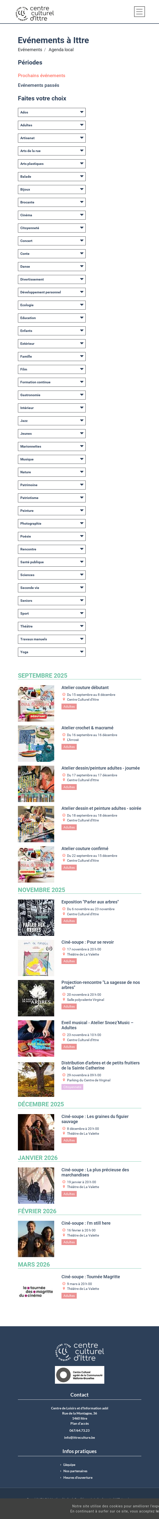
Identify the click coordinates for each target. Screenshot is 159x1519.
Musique (27, 459)
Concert (26, 241)
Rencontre (28, 549)
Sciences (27, 575)
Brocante (27, 202)
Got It (140, 1514)
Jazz (24, 421)
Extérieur (27, 344)
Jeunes (26, 433)
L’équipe (69, 1465)
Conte (25, 254)
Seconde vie (29, 588)
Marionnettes (30, 446)
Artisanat (27, 138)
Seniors (26, 601)
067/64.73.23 (79, 1430)
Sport (24, 613)
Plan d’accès (79, 1423)
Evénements (30, 49)
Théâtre (26, 626)
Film (23, 369)
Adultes (26, 125)
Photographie (30, 523)
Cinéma (26, 215)
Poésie (25, 536)
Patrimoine (29, 485)
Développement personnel (40, 292)
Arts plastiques (32, 164)
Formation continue (35, 382)
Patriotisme (29, 498)
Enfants (26, 331)
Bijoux (25, 189)
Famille (26, 356)
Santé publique (32, 562)
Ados (24, 112)
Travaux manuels (33, 639)
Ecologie (27, 305)
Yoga (24, 652)
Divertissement (32, 279)
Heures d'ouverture (77, 1477)
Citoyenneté (29, 228)
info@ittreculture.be (79, 1437)
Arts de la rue (30, 151)
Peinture (27, 511)
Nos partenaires (75, 1471)
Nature (25, 472)
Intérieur (27, 408)
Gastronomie (30, 395)
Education (28, 318)
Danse (25, 266)
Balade (25, 176)
